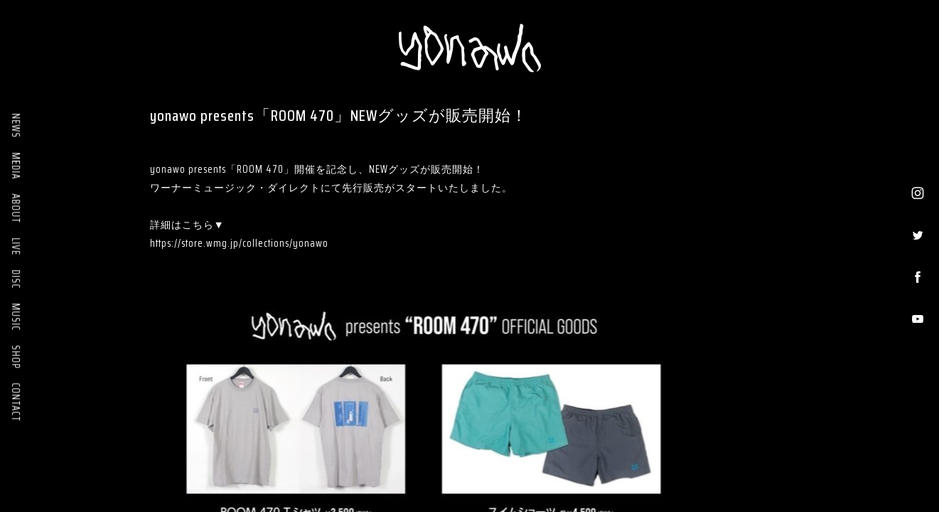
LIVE (15, 246)
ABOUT (15, 208)
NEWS (15, 125)
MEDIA (15, 165)
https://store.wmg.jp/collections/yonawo (239, 243)
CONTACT (15, 402)
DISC (15, 279)
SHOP (15, 356)
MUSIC (15, 317)
